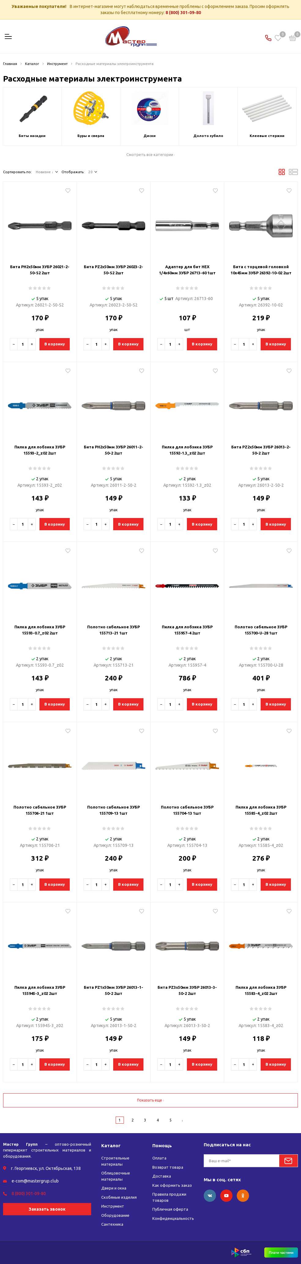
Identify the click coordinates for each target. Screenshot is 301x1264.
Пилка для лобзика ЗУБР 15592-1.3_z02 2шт (187, 450)
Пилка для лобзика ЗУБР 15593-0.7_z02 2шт (39, 630)
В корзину (54, 344)
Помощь (162, 1145)
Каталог (111, 1145)
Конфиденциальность (173, 1218)
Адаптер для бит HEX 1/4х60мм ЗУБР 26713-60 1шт (187, 270)
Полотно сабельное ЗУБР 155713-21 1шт (113, 630)
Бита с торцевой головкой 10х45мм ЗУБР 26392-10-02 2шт (261, 270)
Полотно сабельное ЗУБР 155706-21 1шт (39, 810)
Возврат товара (167, 1167)
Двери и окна (113, 1188)
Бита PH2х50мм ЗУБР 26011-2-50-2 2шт (113, 450)
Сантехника (112, 1224)
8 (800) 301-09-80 (183, 12)
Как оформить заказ (172, 1185)
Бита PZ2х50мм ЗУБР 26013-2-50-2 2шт (261, 450)
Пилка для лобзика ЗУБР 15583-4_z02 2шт (261, 990)
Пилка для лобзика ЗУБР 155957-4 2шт (187, 630)
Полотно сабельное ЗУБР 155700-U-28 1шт (261, 630)
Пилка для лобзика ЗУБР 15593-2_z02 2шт (39, 450)
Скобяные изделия (119, 1197)
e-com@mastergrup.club (35, 1180)
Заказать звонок (47, 1209)
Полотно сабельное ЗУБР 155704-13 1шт (187, 810)
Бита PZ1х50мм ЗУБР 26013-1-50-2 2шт (113, 990)
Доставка (161, 1176)
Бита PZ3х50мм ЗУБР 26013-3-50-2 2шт (187, 990)
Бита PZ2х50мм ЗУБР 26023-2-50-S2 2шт (113, 270)
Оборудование (115, 1215)
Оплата (159, 1158)
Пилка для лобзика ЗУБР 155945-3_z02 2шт (39, 990)
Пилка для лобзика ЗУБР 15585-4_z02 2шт (261, 810)
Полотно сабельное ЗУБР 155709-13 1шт (113, 810)
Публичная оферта (170, 1209)
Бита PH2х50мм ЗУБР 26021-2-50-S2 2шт (39, 270)
